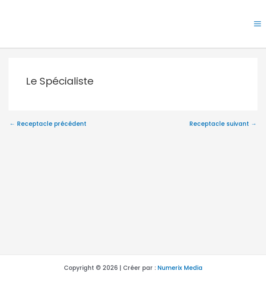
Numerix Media (180, 268)
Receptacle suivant (223, 124)
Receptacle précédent (47, 124)
